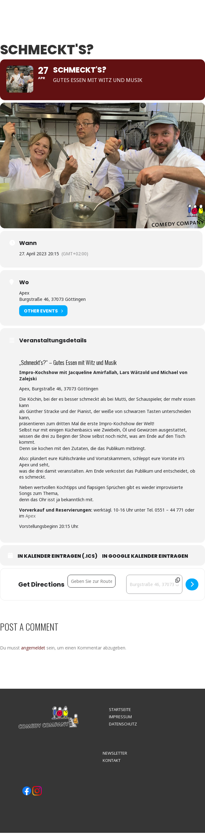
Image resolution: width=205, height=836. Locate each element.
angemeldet (33, 651)
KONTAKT (112, 763)
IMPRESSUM (120, 720)
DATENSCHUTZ (123, 727)
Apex (30, 519)
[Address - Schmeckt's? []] (91, 584)
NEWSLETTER (115, 756)
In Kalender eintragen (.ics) (57, 559)
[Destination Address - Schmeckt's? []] (154, 587)
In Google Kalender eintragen (145, 559)
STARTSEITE (120, 712)
